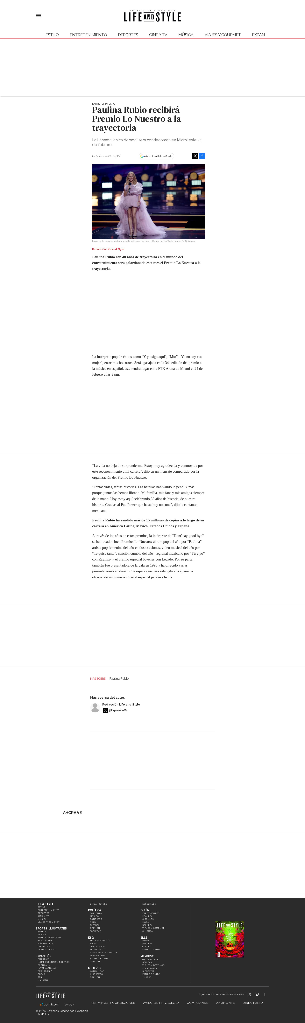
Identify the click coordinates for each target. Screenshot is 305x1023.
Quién (144, 910)
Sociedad (95, 931)
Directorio (253, 1003)
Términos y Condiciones (113, 1003)
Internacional (47, 968)
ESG (40, 977)
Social (94, 944)
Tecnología (45, 971)
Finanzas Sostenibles (103, 953)
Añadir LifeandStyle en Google (158, 156)
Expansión (44, 956)
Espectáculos (151, 913)
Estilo (52, 34)
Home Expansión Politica (53, 962)
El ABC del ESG (99, 958)
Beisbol (42, 935)
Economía (44, 965)
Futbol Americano (49, 937)
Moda (145, 922)
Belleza (147, 925)
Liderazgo (96, 974)
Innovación (97, 956)
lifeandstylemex (260, 994)
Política (94, 910)
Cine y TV (158, 34)
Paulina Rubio (119, 678)
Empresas (43, 959)
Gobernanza (98, 947)
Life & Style (45, 904)
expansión (263, 34)
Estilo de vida (151, 950)
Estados (95, 925)
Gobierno (96, 913)
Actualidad (97, 971)
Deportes (128, 34)
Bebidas (147, 962)
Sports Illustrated (51, 928)
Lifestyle (44, 946)
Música (186, 34)
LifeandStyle (98, 904)
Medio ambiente (100, 941)
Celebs (146, 947)
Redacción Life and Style (121, 704)
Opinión (95, 928)
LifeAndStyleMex (268, 994)
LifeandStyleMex (250, 995)
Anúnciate (225, 1003)
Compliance (197, 1003)
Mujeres (43, 980)
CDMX (93, 922)
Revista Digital (47, 950)
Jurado (147, 977)
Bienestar (148, 971)
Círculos (148, 919)
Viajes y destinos (153, 965)
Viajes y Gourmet (223, 34)
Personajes (149, 968)
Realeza (147, 916)
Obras (41, 974)
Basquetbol (45, 940)
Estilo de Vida (151, 974)
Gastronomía (150, 959)
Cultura (147, 931)
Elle (143, 937)
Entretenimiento (88, 34)
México (94, 916)
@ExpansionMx (118, 710)
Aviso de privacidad (161, 1003)
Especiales (149, 904)
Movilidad (96, 950)
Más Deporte (45, 944)
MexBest (147, 956)
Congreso (96, 919)
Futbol (42, 931)
